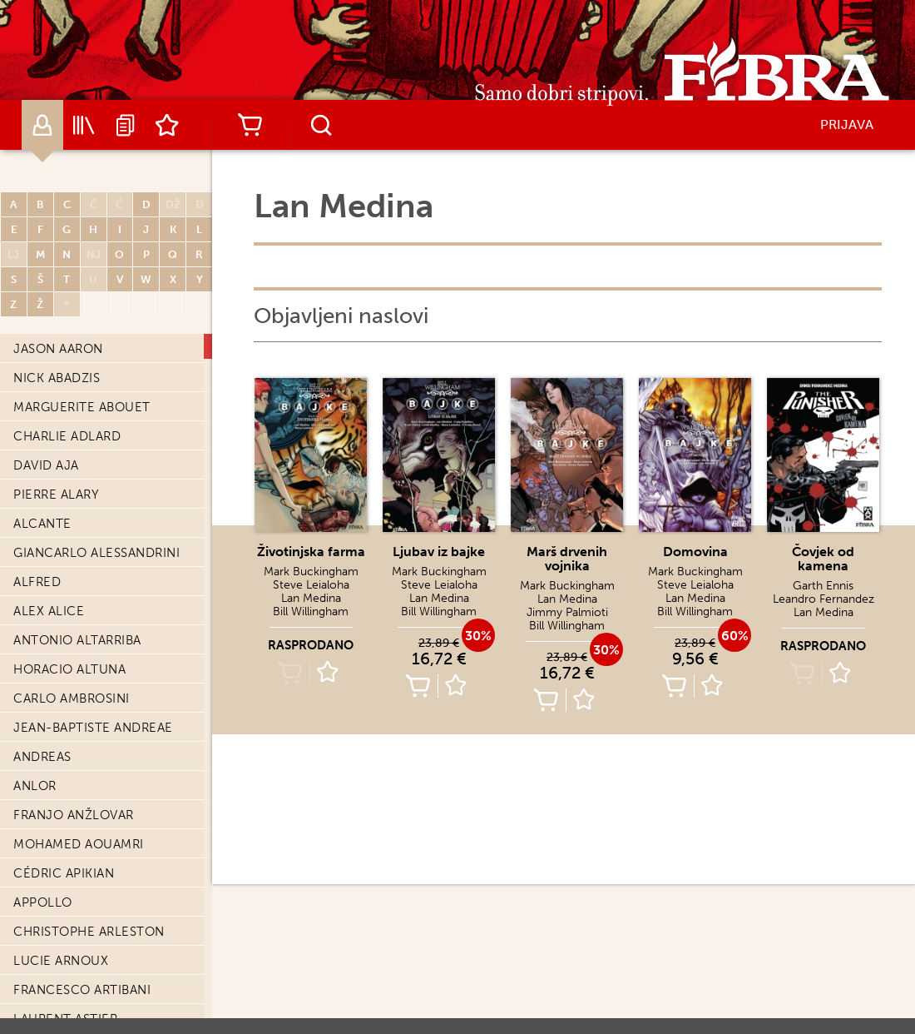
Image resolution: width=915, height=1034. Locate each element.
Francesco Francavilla (95, 943)
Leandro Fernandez (83, 593)
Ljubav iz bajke (439, 551)
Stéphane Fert (63, 651)
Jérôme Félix (58, 535)
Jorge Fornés (61, 884)
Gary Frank (52, 972)
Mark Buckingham (311, 571)
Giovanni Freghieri (79, 1001)
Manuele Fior (60, 710)
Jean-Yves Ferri (67, 622)
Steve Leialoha (311, 585)
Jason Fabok (57, 477)
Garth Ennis (823, 586)
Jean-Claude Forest (84, 855)
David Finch (54, 681)
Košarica (249, 125)
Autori (42, 125)
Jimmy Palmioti (567, 612)
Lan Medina (311, 598)
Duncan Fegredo (73, 506)
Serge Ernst (55, 389)
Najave (125, 125)
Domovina (695, 551)
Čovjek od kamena (823, 559)
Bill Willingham (311, 611)
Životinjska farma (311, 551)
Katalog (84, 125)
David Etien (53, 418)
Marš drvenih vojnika (567, 559)
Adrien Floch (60, 797)
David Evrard (59, 447)
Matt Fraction (64, 914)
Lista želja (167, 125)
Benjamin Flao (64, 739)
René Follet (55, 826)
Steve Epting (57, 360)
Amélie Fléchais (68, 768)
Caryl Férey (54, 564)
